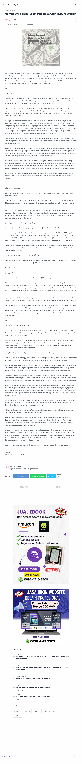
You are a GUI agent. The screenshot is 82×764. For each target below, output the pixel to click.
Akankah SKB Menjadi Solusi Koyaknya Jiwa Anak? (34, 678)
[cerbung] (37, 711)
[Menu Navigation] (3, 4)
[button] (75, 4)
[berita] (27, 711)
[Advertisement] (41, 739)
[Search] (79, 4)
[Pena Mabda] (12, 19)
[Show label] (21, 720)
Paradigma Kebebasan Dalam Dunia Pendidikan (33, 696)
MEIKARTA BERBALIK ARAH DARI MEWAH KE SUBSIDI (33, 687)
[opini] (18, 654)
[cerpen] (46, 711)
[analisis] (17, 711)
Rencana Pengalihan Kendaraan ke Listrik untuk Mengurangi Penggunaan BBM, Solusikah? (42, 657)
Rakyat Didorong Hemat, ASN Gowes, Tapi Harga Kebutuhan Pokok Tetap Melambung (42, 668)
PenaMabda (10, 756)
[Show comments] (72, 761)
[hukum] (17, 716)
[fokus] (56, 711)
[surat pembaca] (21, 676)
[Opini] (18, 694)
